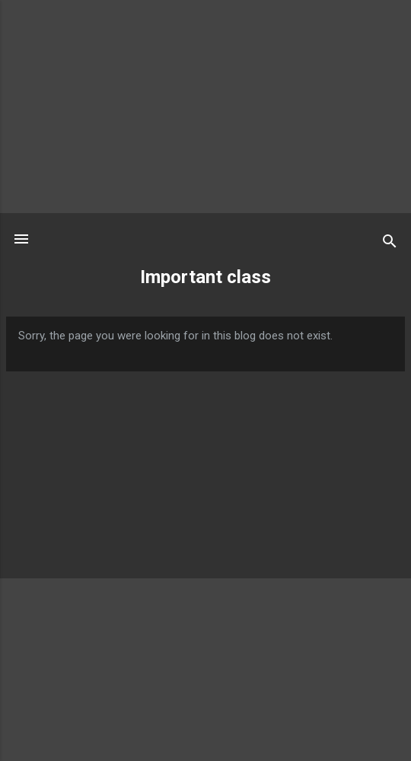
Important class (205, 277)
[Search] (390, 244)
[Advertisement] (205, 106)
